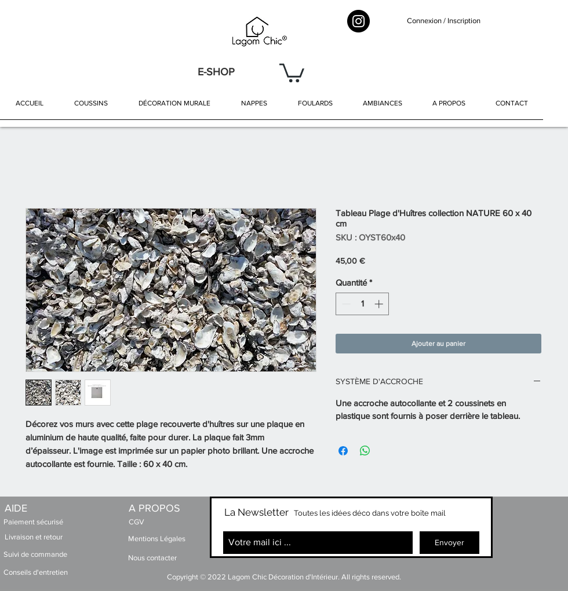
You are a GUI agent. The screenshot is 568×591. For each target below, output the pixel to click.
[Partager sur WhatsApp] (365, 451)
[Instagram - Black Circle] (358, 21)
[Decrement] (345, 304)
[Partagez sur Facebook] (343, 451)
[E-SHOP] (216, 72)
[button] (291, 71)
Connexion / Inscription (443, 20)
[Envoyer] (449, 542)
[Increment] (380, 304)
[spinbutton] (362, 304)
